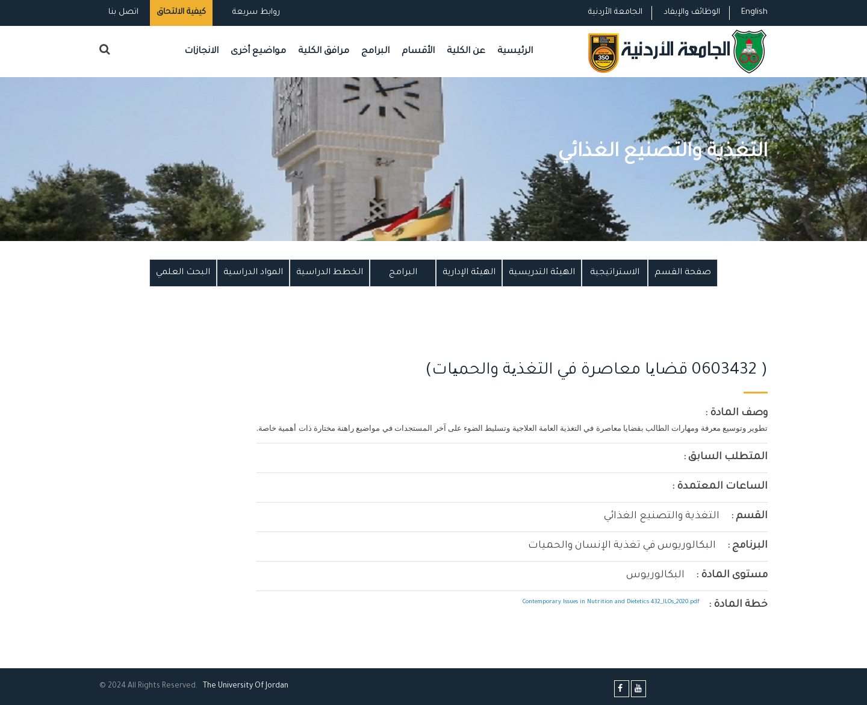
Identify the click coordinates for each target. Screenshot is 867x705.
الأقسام (418, 51)
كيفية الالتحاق (181, 12)
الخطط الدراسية (329, 273)
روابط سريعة (255, 12)
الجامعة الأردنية (615, 12)
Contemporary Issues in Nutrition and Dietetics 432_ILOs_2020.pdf (611, 602)
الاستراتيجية (614, 273)
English (754, 12)
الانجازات (201, 51)
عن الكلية (466, 51)
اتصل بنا (123, 12)
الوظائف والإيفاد (691, 12)
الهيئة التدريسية (542, 273)
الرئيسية (515, 51)
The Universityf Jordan (245, 686)
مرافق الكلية (323, 51)
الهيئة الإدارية (469, 273)
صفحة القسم (682, 273)
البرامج (375, 51)
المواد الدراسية (253, 273)
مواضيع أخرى (258, 51)
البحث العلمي (183, 273)
